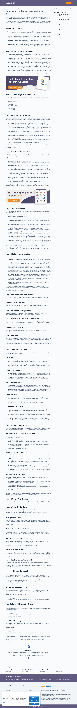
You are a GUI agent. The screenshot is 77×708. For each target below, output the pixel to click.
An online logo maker (10, 184)
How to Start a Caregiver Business (29, 669)
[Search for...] (61, 9)
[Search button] (70, 9)
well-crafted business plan (11, 154)
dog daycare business (14, 17)
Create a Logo (69, 3)
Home (6, 8)
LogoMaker (51, 692)
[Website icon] (28, 658)
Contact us (62, 3)
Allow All (34, 697)
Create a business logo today (11, 641)
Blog (47, 3)
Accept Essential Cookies (34, 701)
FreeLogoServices (58, 692)
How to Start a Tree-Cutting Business (63, 669)
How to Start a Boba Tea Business (45, 669)
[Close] (38, 694)
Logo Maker (44, 3)
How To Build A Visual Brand (64, 19)
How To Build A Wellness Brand (64, 23)
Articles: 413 (28, 660)
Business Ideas (52, 3)
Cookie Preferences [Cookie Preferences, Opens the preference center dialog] (34, 703)
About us (57, 3)
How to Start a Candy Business (11, 669)
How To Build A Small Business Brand (12, 679)
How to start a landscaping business (63, 679)
